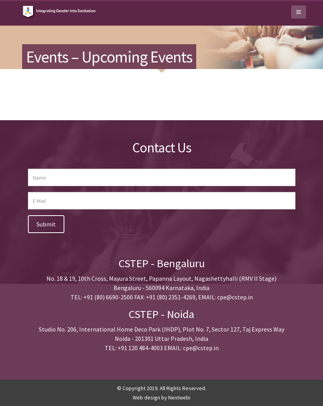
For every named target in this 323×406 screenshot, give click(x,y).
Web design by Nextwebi (161, 397)
